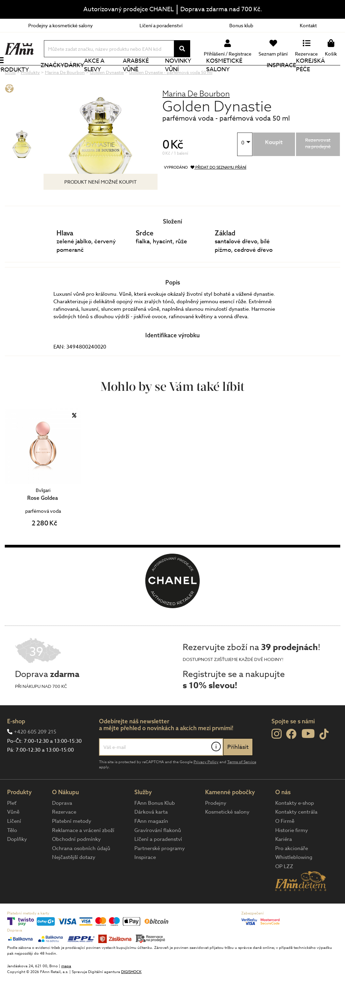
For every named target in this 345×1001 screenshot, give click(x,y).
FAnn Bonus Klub (154, 826)
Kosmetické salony (227, 76)
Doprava (62, 826)
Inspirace (282, 76)
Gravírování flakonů (157, 853)
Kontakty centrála (296, 834)
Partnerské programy (159, 871)
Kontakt (308, 25)
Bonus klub (241, 25)
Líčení (14, 844)
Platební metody (71, 844)
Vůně (13, 834)
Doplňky (17, 862)
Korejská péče (311, 76)
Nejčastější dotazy (73, 880)
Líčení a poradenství (160, 25)
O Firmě (284, 844)
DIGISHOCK (131, 995)
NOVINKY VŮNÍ (182, 76)
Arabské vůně (141, 76)
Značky (59, 76)
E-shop (16, 744)
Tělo (12, 853)
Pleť (11, 826)
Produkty (21, 81)
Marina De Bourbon (196, 116)
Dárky (81, 76)
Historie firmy (291, 853)
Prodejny (215, 826)
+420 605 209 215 (35, 754)
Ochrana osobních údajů (81, 871)
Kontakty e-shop (294, 826)
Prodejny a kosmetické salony (60, 25)
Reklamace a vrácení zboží (83, 853)
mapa (66, 989)
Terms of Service (241, 785)
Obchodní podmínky (76, 862)
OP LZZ (284, 889)
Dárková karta (151, 834)
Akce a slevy (101, 76)
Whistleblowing (293, 880)
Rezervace (64, 834)
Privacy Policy (206, 785)
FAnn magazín (151, 844)
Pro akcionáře (291, 871)
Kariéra (283, 862)
